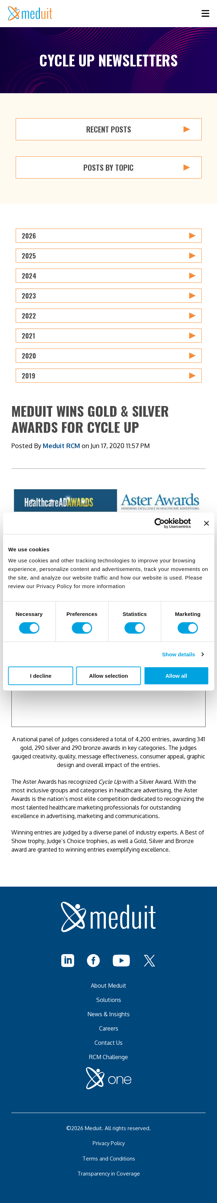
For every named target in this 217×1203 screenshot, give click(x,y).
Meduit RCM (61, 446)
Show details (178, 654)
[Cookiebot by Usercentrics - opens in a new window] (159, 523)
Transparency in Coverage (108, 1173)
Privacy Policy (109, 1143)
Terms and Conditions (108, 1158)
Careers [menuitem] (108, 1028)
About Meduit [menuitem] (108, 985)
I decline (40, 676)
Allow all (176, 676)
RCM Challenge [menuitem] (108, 1057)
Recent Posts (138, 129)
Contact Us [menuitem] (108, 1042)
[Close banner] (206, 523)
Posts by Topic (136, 167)
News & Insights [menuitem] (108, 1014)
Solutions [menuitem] (108, 999)
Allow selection (108, 676)
